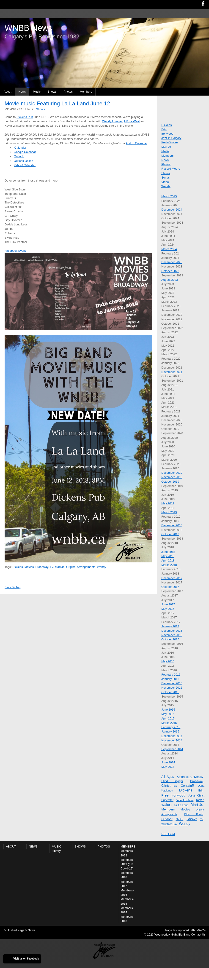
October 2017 (170, 586)
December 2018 (171, 525)
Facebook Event (15, 250)
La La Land (181, 805)
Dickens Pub (24, 117)
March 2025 (169, 196)
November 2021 (171, 372)
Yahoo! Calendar (25, 165)
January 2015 (170, 731)
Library (56, 851)
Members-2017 (127, 884)
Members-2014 (127, 910)
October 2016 (170, 639)
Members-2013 (127, 919)
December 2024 (171, 209)
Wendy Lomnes (112, 121)
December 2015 (171, 683)
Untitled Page (16, 930)
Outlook (19, 156)
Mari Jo (60, 567)
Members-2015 (127, 901)
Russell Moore (170, 168)
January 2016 (170, 679)
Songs (165, 177)
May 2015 (167, 714)
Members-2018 (127, 875)
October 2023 (170, 271)
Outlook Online (23, 161)
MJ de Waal (132, 121)
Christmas (169, 785)
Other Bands (193, 814)
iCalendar (20, 147)
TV (51, 567)
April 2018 (168, 560)
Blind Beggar (172, 781)
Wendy (101, 567)
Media (165, 151)
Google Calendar (25, 152)
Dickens (17, 567)
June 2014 (168, 762)
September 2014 (172, 749)
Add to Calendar (136, 143)
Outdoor (167, 819)
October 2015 (170, 692)
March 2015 (169, 723)
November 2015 (171, 687)
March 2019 (169, 512)
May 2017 (167, 608)
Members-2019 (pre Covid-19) (127, 864)
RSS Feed (168, 834)
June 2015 (168, 709)
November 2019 (171, 477)
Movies (29, 567)
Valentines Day (169, 824)
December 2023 (171, 262)
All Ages (167, 776)
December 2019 (171, 472)
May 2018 (167, 556)
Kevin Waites (169, 142)
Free (165, 795)
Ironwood (167, 133)
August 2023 (169, 279)
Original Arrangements (80, 567)
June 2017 (168, 604)
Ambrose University (190, 776)
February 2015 (170, 727)
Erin (164, 129)
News (22, 91)
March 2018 (169, 565)
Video (165, 182)
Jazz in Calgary (171, 138)
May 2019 (167, 503)
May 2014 (167, 766)
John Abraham (185, 800)
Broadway (41, 567)
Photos (68, 91)
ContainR (187, 785)
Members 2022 (127, 853)
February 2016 (170, 674)
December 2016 (171, 630)
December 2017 (171, 578)
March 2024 (169, 249)
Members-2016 (127, 892)
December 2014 (171, 736)
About (7, 91)
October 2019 (170, 481)
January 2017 (170, 626)
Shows (52, 91)
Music (36, 91)
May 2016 (167, 661)
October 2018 (170, 534)
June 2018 (168, 552)
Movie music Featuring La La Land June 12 (57, 103)
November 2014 (171, 740)
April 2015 (168, 718)
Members (86, 91)
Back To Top (12, 587)
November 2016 (171, 635)
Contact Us (198, 934)
